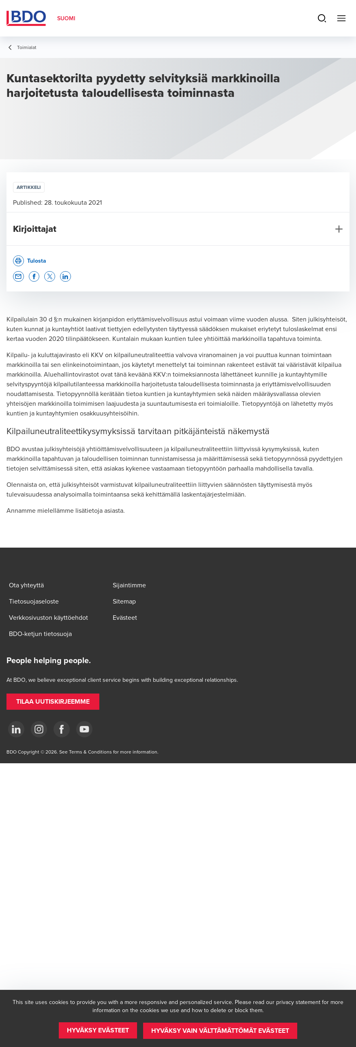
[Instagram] (39, 729)
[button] (18, 276)
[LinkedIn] (16, 729)
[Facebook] (61, 729)
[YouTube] (84, 729)
